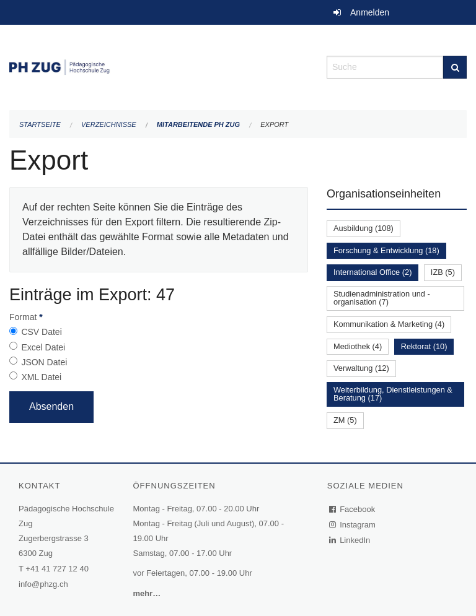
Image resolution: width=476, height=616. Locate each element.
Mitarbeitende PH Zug (198, 124)
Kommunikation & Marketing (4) (388, 324)
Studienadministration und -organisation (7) (381, 297)
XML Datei (41, 377)
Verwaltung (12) (361, 368)
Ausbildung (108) (363, 228)
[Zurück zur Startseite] (158, 66)
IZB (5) (443, 272)
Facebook (352, 509)
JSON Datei (44, 362)
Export (274, 124)
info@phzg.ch (43, 584)
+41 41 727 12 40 (57, 568)
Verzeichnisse (108, 124)
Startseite (40, 124)
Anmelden (369, 12)
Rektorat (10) (424, 346)
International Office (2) (372, 272)
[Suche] (455, 67)
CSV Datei (41, 332)
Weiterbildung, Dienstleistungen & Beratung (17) (392, 393)
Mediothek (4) (357, 346)
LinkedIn (350, 540)
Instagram (353, 524)
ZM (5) (345, 420)
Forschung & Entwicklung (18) (386, 250)
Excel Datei (43, 347)
